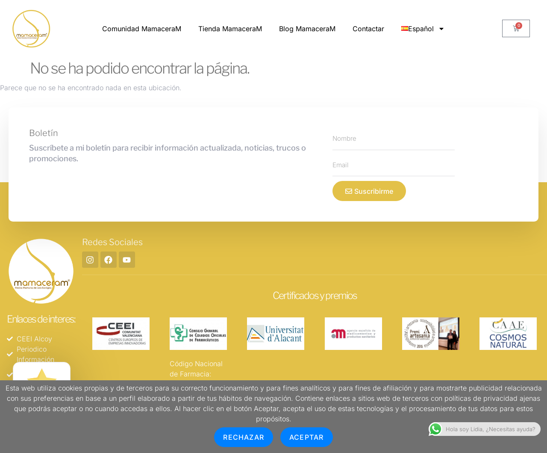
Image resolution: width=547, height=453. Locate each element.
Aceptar (306, 437)
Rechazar (243, 437)
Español (423, 28)
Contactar (368, 28)
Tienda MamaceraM (230, 28)
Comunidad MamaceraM (141, 28)
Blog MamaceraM (307, 28)
